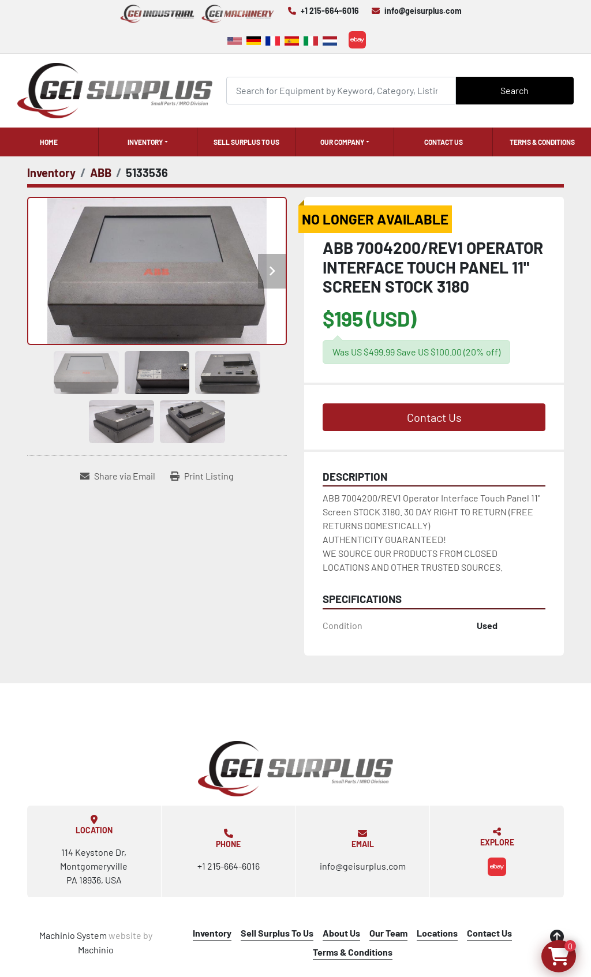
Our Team (388, 932)
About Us (341, 932)
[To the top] (557, 936)
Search (514, 90)
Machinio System (73, 935)
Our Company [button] (342, 142)
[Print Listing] (202, 476)
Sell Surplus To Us (246, 142)
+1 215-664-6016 (330, 11)
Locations (437, 932)
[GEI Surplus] (295, 768)
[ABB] (100, 172)
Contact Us (443, 142)
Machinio (96, 949)
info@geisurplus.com (423, 11)
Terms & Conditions (542, 142)
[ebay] (357, 39)
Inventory (145, 142)
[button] (148, 142)
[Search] (341, 90)
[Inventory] (51, 172)
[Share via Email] (118, 476)
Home (49, 142)
